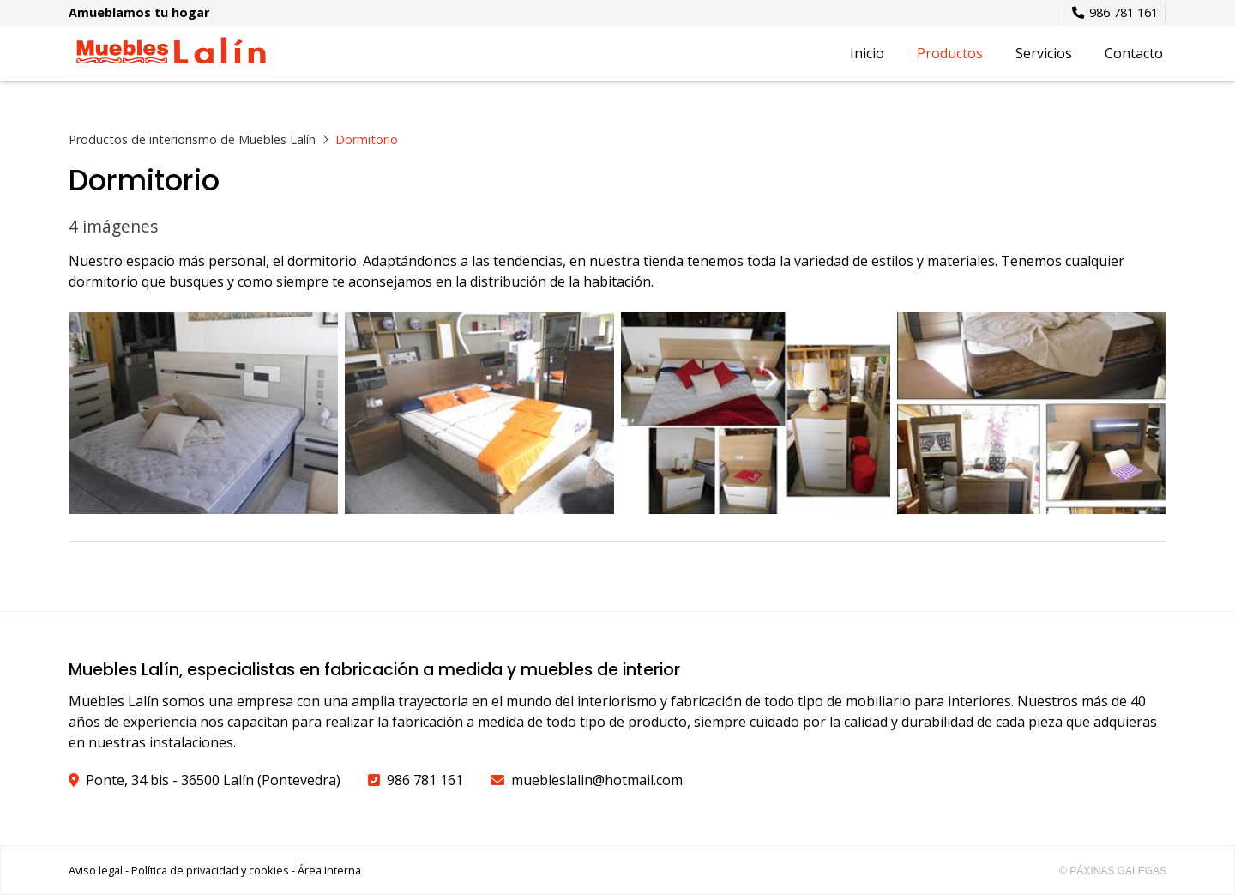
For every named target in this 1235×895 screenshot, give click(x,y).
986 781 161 (425, 780)
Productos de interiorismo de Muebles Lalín (192, 139)
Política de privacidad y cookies (210, 870)
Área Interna (329, 870)
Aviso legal (96, 870)
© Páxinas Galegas (1112, 871)
